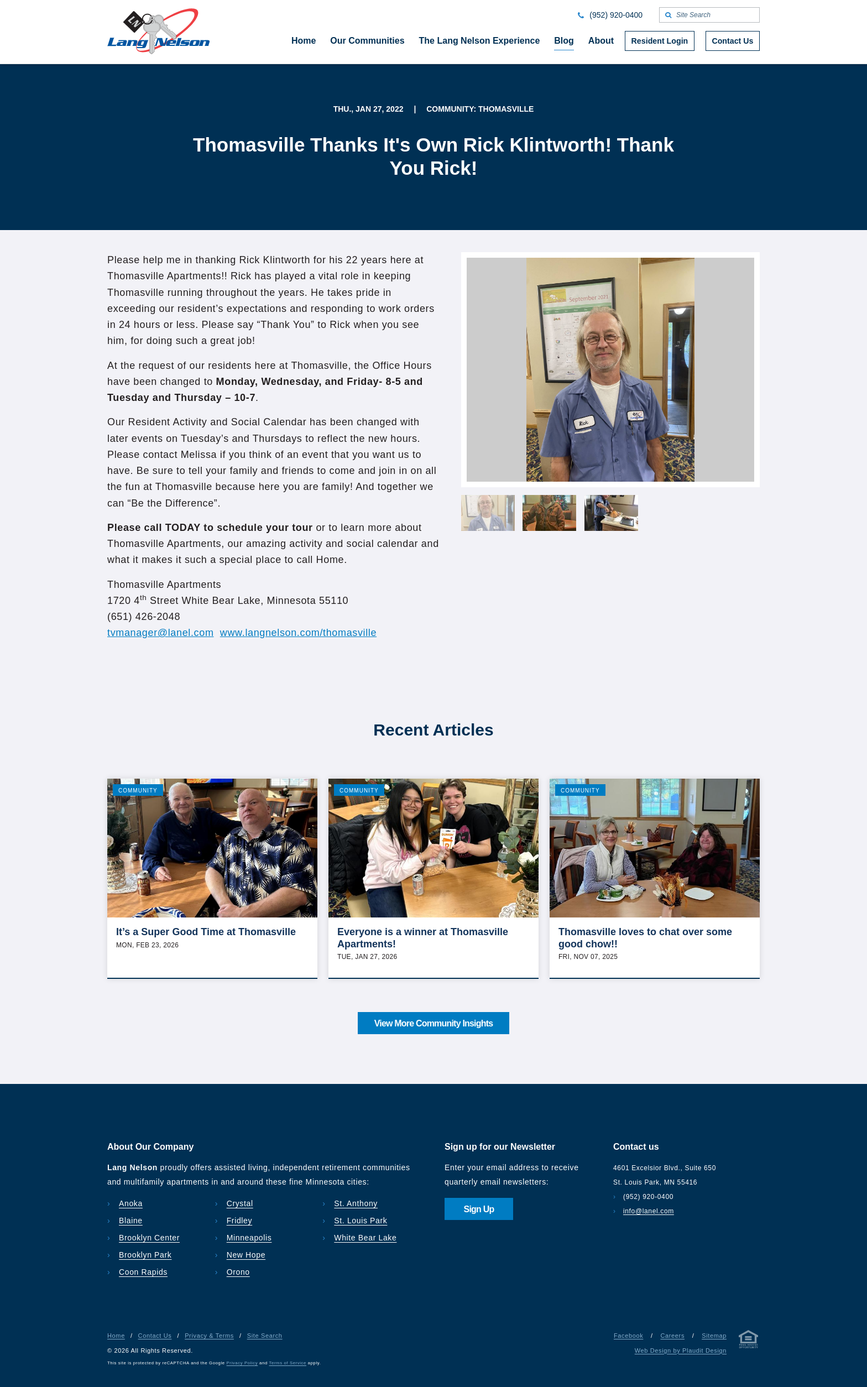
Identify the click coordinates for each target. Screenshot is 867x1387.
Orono (238, 1272)
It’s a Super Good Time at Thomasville (206, 931)
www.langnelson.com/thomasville (298, 632)
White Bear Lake (365, 1237)
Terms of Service (287, 1362)
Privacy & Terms (209, 1335)
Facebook (628, 1335)
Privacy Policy (242, 1362)
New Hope (246, 1254)
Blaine (131, 1220)
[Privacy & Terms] (749, 1341)
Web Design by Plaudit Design (681, 1350)
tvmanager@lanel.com (160, 632)
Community (138, 791)
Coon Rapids (143, 1272)
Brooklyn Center (149, 1237)
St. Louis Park (360, 1220)
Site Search (265, 1335)
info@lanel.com (648, 1211)
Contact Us (155, 1335)
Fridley (240, 1220)
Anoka (131, 1203)
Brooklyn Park (145, 1254)
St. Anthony (356, 1203)
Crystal (240, 1203)
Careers (672, 1335)
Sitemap (714, 1335)
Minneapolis (249, 1237)
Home (116, 1335)
